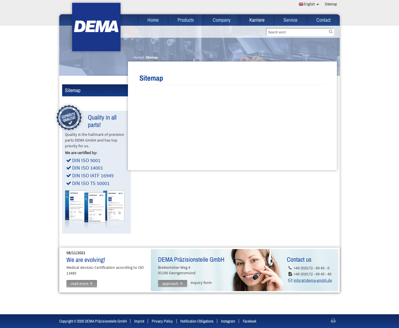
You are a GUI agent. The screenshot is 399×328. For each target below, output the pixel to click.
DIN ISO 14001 (87, 167)
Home (153, 19)
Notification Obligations (197, 321)
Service (290, 19)
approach (170, 283)
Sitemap (331, 4)
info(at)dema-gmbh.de (313, 280)
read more (79, 283)
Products (185, 19)
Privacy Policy (162, 321)
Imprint (139, 321)
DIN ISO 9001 (86, 160)
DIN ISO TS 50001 (91, 183)
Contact (323, 19)
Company (221, 19)
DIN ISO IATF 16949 (93, 175)
